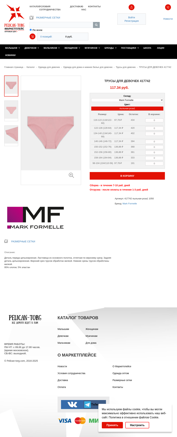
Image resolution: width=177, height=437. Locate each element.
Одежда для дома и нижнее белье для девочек (88, 67)
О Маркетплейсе (122, 366)
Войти (131, 17)
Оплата (62, 387)
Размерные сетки (122, 380)
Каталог (31, 67)
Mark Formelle (130, 203)
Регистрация (131, 21)
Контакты (118, 387)
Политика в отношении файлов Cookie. (134, 417)
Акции (160, 48)
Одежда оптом (121, 373)
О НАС (83, 8)
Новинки (10, 55)
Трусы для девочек (126, 67)
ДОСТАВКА (75, 6)
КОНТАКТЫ (94, 6)
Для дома (91, 342)
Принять (112, 425)
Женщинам (72, 48)
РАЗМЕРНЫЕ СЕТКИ (45, 18)
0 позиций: (46, 36)
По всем (37, 30)
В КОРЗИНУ (127, 175)
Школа (147, 48)
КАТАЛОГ (34, 6)
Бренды (111, 48)
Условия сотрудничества (71, 373)
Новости (168, 18)
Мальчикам (52, 48)
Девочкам (32, 48)
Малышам (12, 48)
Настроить (137, 425)
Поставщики (130, 48)
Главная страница (13, 67)
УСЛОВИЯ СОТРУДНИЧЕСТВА (50, 8)
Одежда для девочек (49, 67)
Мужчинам (92, 48)
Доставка (63, 380)
